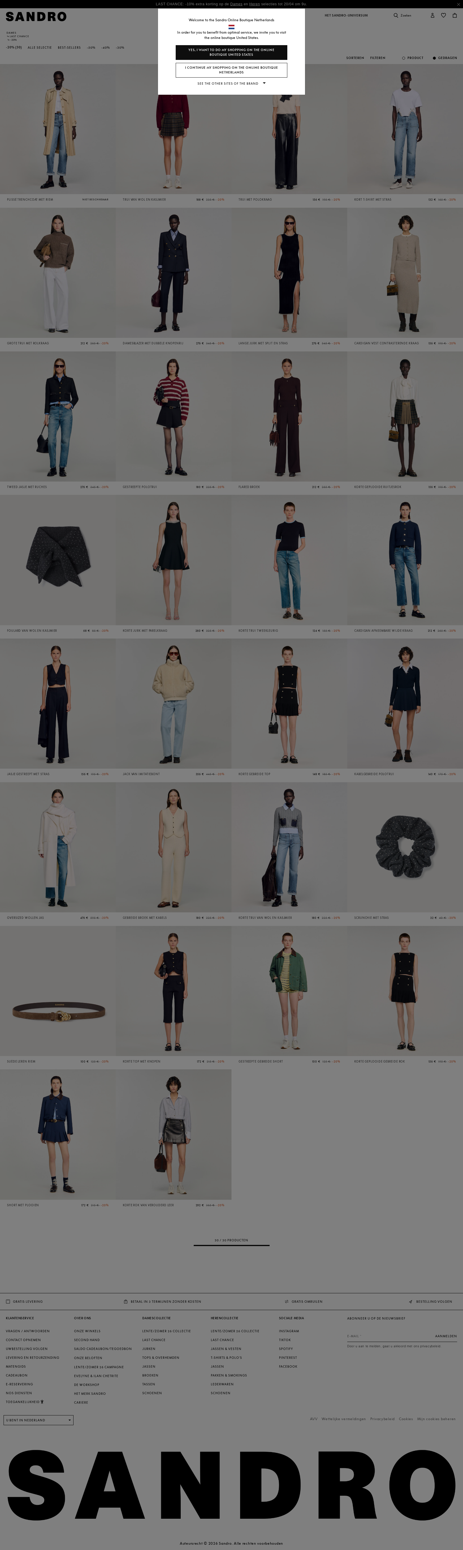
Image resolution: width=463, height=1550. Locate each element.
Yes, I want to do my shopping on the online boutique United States (231, 52)
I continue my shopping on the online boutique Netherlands (231, 70)
